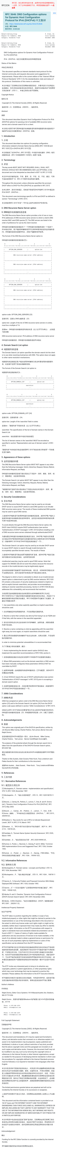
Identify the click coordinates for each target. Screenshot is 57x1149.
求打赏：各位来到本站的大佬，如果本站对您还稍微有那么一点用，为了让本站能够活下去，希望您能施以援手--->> (33, 5)
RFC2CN (5, 5)
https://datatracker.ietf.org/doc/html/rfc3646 (25, 24)
